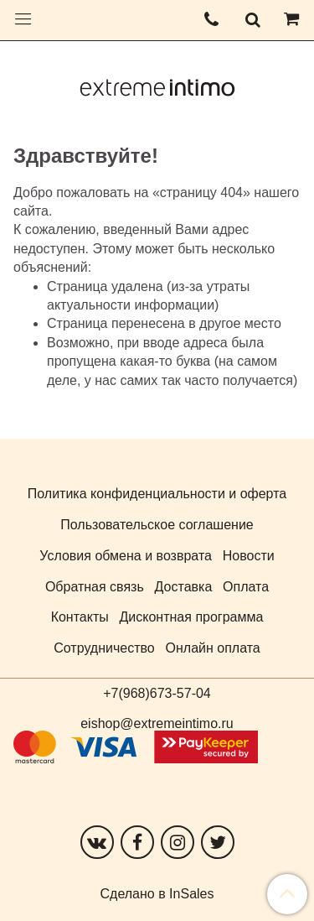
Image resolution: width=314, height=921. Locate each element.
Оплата (246, 587)
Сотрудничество (104, 648)
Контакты (80, 617)
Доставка (184, 587)
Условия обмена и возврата (125, 556)
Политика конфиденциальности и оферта (157, 494)
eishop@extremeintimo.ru (157, 723)
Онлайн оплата (213, 648)
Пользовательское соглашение (156, 525)
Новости (249, 556)
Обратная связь (94, 587)
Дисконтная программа (192, 617)
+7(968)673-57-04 (157, 693)
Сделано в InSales (157, 894)
